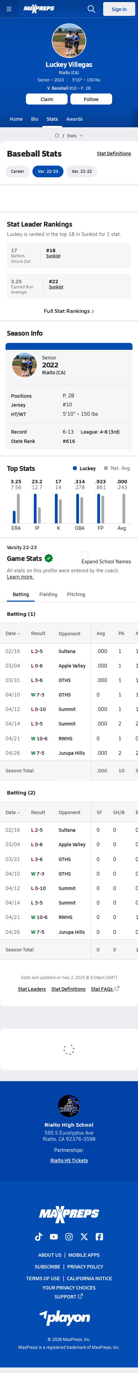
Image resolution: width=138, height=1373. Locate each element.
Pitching (76, 594)
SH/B (119, 812)
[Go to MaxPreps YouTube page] (54, 1237)
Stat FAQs (105, 989)
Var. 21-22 (82, 171)
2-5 (39, 651)
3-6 (39, 679)
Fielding (48, 594)
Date (13, 633)
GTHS (65, 679)
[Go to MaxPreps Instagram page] (69, 1237)
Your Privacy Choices (69, 1287)
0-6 (39, 665)
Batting (21, 594)
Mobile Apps (84, 1254)
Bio (34, 118)
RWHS (65, 738)
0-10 (40, 708)
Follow (91, 99)
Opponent (69, 633)
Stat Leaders (32, 989)
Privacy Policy (85, 1266)
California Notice (89, 1278)
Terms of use (43, 1278)
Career (17, 171)
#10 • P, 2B (69, 88)
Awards (74, 118)
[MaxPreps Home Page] (57, 135)
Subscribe (47, 1266)
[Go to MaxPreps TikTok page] (38, 1237)
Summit (67, 708)
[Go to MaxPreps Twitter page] (84, 1237)
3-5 (39, 723)
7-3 (41, 694)
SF (99, 812)
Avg (101, 633)
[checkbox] (84, 555)
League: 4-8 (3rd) (100, 431)
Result (38, 633)
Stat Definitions (114, 153)
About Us (49, 1254)
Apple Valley (72, 665)
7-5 (41, 752)
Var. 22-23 (48, 171)
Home (16, 118)
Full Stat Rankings (69, 311)
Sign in (119, 9)
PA (121, 633)
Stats (52, 118)
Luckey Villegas (69, 64)
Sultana (67, 651)
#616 (69, 440)
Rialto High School (69, 1111)
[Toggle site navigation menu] (9, 9)
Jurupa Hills (72, 752)
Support (69, 1296)
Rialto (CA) (69, 72)
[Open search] (91, 9)
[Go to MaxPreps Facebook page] (99, 1237)
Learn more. (20, 576)
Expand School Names (106, 558)
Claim (47, 99)
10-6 (42, 738)
